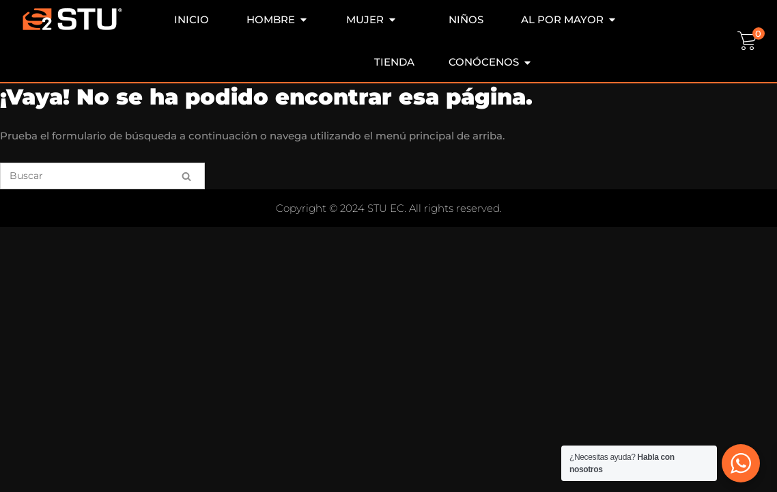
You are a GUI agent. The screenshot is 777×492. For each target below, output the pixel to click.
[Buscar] (102, 176)
